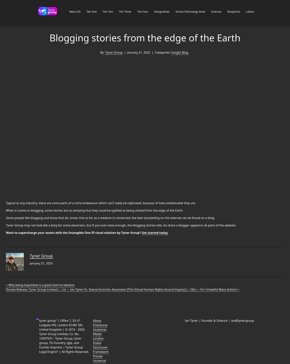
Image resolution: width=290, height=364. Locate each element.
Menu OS (74, 11)
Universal (99, 361)
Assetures (99, 329)
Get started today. (155, 233)
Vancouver (100, 347)
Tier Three (125, 11)
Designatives (162, 11)
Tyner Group (114, 52)
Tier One (91, 11)
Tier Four (142, 11)
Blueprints (234, 11)
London (98, 338)
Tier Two (108, 11)
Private (98, 356)
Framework (101, 352)
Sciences (216, 11)
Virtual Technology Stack (190, 11)
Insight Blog (180, 52)
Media (97, 334)
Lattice (250, 11)
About (97, 321)
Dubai (97, 343)
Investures (100, 325)
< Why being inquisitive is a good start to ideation (40, 285)
